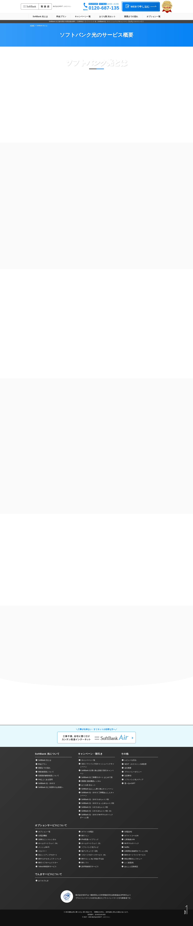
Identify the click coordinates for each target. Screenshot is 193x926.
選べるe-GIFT (129, 830)
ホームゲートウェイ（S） (91, 890)
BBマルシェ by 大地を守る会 (92, 906)
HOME (32, 25)
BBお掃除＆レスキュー (133, 906)
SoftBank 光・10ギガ (46, 830)
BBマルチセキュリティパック (49, 906)
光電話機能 (42, 882)
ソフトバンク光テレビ (90, 894)
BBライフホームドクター (48, 909)
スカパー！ (42, 898)
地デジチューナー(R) (89, 898)
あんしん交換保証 (131, 913)
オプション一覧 (44, 879)
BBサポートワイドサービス (135, 902)
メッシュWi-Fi (43, 894)
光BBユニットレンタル (47, 886)
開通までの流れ (44, 815)
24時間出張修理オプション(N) (136, 898)
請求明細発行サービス (90, 913)
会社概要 (127, 815)
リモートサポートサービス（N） (94, 902)
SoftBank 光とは (44, 807)
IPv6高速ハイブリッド (90, 886)
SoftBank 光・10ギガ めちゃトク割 (95, 846)
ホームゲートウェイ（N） (48, 890)
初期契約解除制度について (48, 822)
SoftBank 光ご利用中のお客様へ (50, 834)
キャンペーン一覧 (88, 807)
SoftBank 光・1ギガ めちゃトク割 (94, 854)
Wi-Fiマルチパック (131, 890)
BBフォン (85, 882)
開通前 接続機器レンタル (91, 828)
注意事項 (127, 822)
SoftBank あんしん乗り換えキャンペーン (97, 836)
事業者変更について (46, 819)
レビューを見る (130, 807)
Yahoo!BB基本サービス (47, 913)
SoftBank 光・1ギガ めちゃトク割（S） (96, 858)
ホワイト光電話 (87, 879)
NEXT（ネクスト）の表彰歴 (135, 811)
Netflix (126, 894)
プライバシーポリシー (133, 819)
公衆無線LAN (129, 886)
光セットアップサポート (47, 902)
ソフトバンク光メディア (133, 826)
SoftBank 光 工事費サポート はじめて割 (96, 824)
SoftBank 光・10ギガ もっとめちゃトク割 (97, 850)
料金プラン (42, 811)
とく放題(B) (129, 909)
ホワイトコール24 (131, 882)
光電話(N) (128, 879)
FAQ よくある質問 (45, 826)
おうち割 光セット (88, 832)
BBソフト (85, 909)
